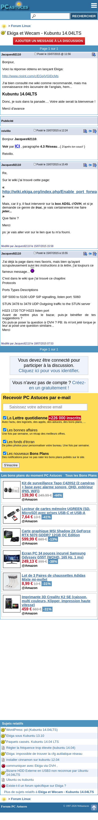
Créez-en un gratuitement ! (57, 385)
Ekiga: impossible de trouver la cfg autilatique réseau (44, 754)
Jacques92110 (11, 54)
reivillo (6, 130)
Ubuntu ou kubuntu (20, 780)
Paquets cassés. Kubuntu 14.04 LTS (32, 742)
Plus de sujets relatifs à (49, 792)
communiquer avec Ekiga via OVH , (32, 766)
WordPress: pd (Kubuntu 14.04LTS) (32, 730)
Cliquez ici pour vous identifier (48, 370)
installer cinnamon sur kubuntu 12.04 (32, 760)
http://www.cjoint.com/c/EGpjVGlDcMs (30, 76)
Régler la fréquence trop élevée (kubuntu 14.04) (40, 748)
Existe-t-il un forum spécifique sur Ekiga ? (36, 786)
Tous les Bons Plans (81, 475)
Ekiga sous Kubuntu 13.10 (25, 736)
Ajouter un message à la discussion (49, 41)
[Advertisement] (48, 671)
